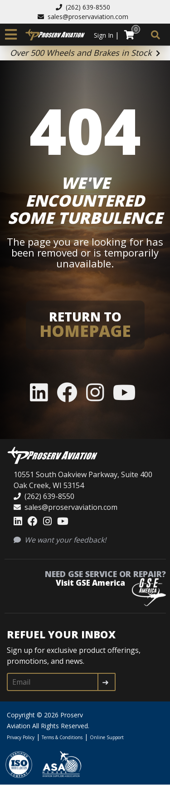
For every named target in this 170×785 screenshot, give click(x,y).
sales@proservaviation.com (83, 16)
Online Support (107, 737)
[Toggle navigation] (10, 34)
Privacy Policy (20, 737)
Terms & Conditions (62, 737)
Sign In (103, 35)
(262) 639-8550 (83, 7)
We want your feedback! (60, 540)
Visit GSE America (90, 583)
